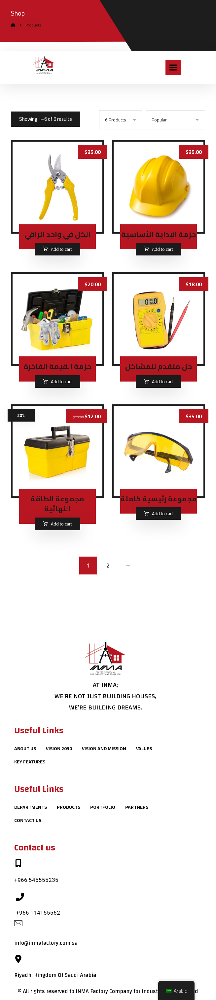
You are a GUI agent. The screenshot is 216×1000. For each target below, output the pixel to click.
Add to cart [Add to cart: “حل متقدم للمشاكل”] (162, 382)
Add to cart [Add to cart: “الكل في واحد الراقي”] (61, 249)
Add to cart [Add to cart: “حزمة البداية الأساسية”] (162, 249)
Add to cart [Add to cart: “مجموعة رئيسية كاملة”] (162, 514)
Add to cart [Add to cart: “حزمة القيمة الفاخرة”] (61, 382)
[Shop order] (175, 120)
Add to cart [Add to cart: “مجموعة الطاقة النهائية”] (61, 524)
